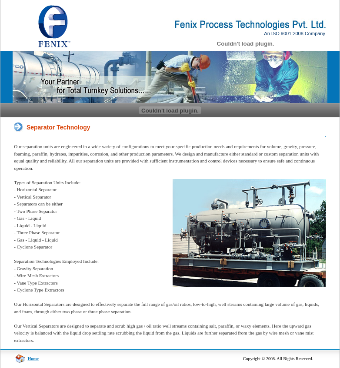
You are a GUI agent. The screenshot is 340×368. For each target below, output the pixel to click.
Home (33, 358)
